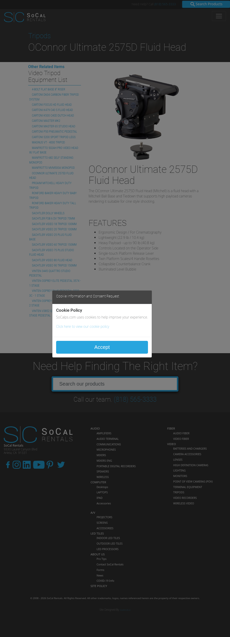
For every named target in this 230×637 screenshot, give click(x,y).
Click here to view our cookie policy (82, 326)
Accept (102, 347)
